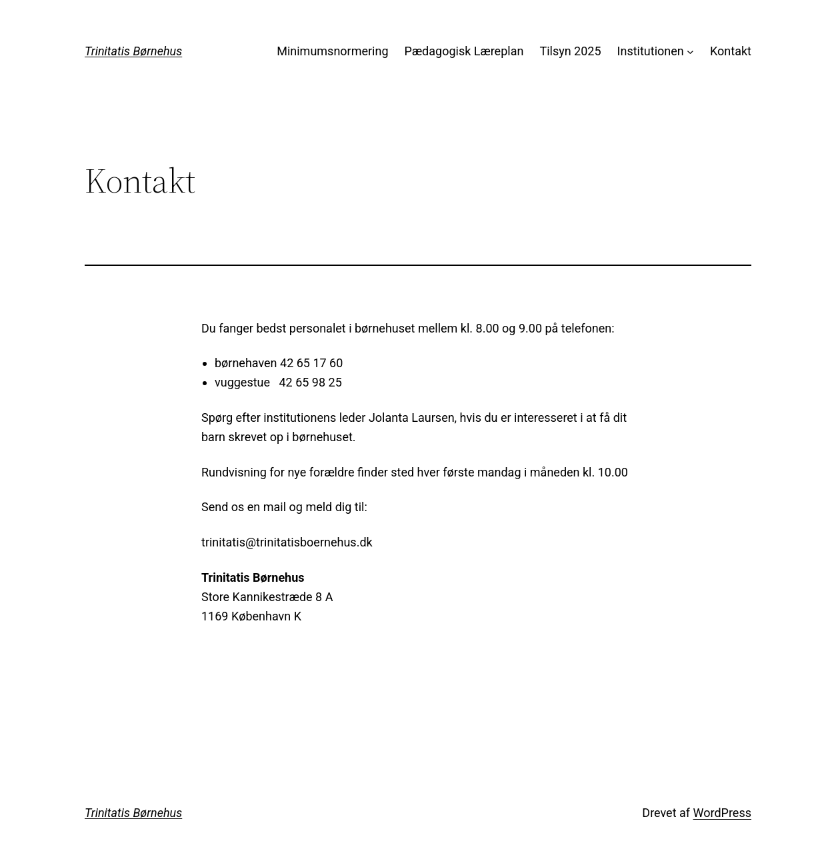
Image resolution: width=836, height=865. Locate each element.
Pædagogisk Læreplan (464, 51)
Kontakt (730, 51)
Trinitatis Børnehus (133, 51)
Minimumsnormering (332, 51)
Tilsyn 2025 (570, 51)
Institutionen (650, 51)
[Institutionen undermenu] (690, 51)
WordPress (722, 813)
